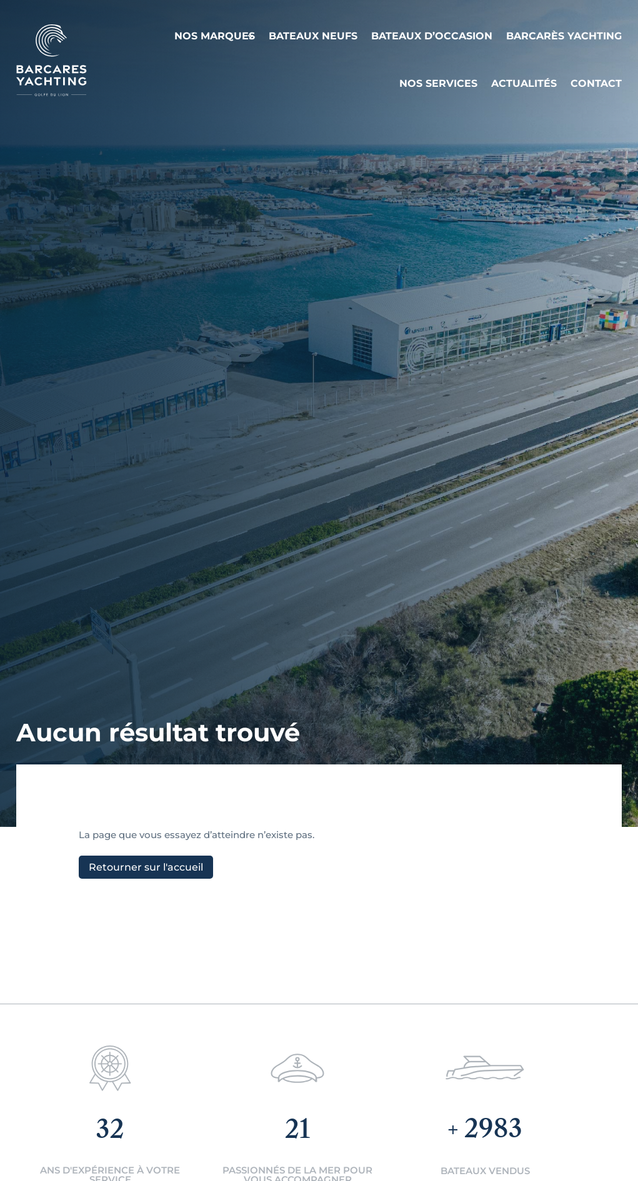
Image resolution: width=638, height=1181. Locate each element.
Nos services (438, 83)
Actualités (524, 83)
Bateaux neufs (313, 36)
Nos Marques (214, 36)
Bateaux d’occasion (431, 36)
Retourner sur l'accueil (146, 867)
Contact (596, 83)
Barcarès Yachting (564, 36)
